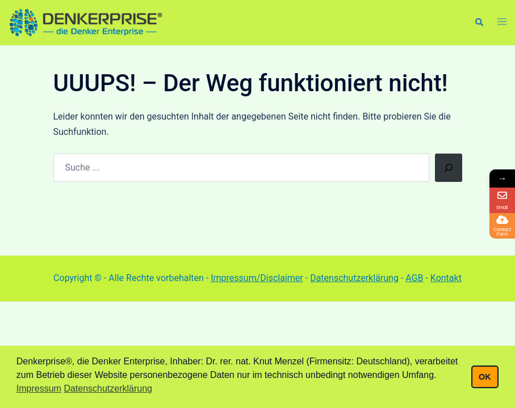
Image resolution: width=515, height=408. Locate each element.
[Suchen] (448, 168)
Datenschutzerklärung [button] (108, 388)
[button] (478, 22)
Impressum (38, 388)
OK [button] (485, 376)
